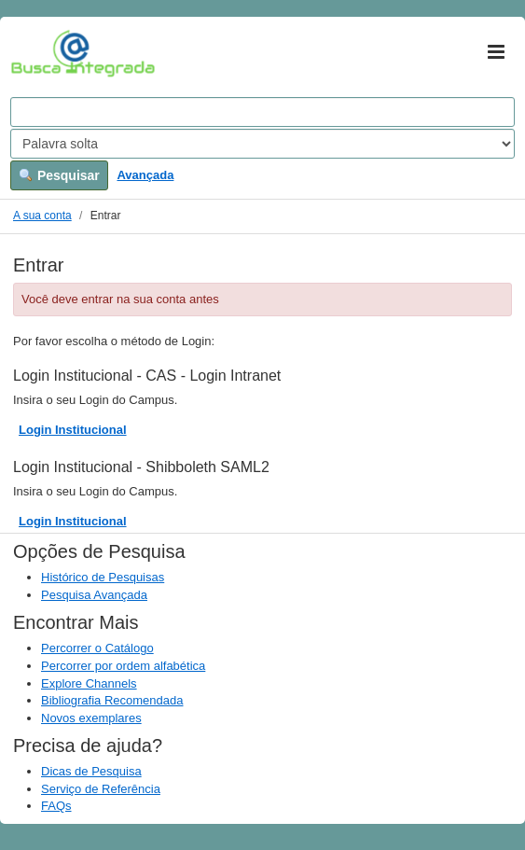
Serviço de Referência (100, 789)
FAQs (56, 806)
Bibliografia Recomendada (112, 700)
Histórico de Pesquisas (102, 577)
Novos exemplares (91, 718)
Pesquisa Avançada (94, 595)
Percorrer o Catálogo (97, 648)
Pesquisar (59, 175)
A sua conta (42, 215)
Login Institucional (73, 430)
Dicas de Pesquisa (91, 771)
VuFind (39, 53)
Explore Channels (89, 683)
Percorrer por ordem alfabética (123, 666)
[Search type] (262, 144)
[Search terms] (262, 112)
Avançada (145, 175)
